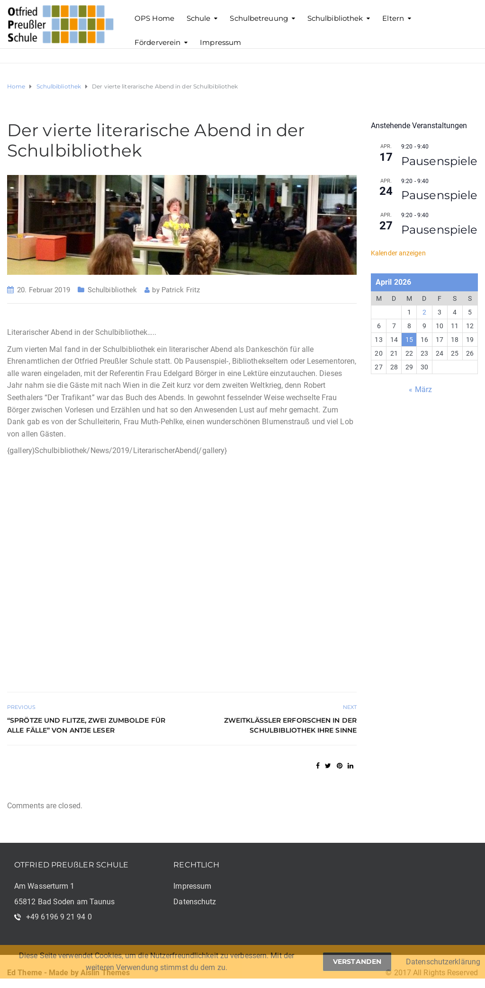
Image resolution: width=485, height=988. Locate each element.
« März (420, 389)
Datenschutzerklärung (443, 961)
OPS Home (154, 18)
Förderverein (157, 42)
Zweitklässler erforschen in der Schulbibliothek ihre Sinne (290, 725)
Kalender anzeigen (398, 253)
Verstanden (357, 961)
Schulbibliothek (335, 18)
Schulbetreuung (258, 18)
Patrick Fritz (181, 290)
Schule (199, 18)
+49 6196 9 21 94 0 (59, 916)
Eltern (393, 18)
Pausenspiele (439, 161)
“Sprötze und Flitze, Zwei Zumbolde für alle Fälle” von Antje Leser (86, 725)
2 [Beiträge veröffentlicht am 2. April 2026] (424, 312)
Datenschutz (194, 901)
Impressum (220, 42)
